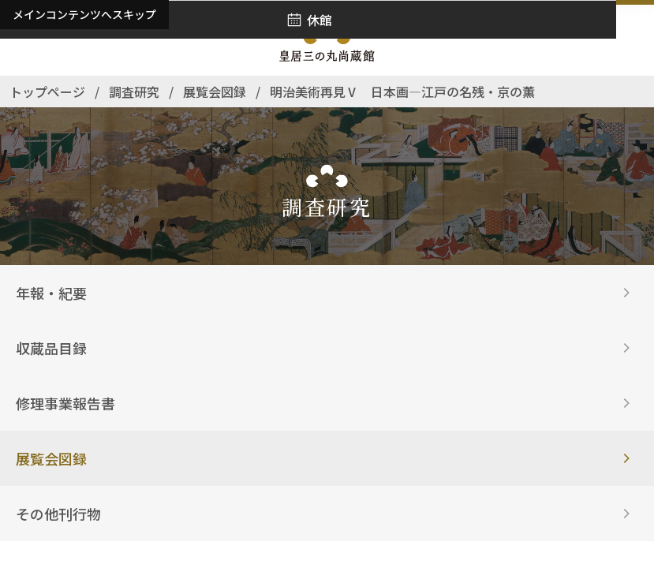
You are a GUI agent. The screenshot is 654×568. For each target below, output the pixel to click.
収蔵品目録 (51, 348)
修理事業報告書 (65, 403)
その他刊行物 (58, 513)
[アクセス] (23, 40)
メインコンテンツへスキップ (84, 14)
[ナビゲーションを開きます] (630, 40)
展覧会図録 (51, 458)
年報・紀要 (51, 292)
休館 (319, 19)
